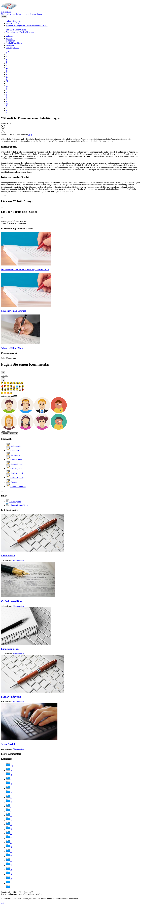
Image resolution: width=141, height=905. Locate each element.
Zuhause (13, 21)
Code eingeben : (7, 431)
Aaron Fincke (8, 555)
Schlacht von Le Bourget (13, 310)
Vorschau (13, 434)
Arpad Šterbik (8, 744)
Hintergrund (9, 146)
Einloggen (16, 30)
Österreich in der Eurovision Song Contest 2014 (25, 269)
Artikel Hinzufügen (26, 25)
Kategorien (10, 41)
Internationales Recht (15, 177)
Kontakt (13, 23)
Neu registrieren (20, 32)
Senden (5, 434)
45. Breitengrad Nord (11, 601)
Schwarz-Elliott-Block (12, 348)
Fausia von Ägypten (11, 696)
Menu (4, 17)
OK (3, 373)
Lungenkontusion (10, 649)
